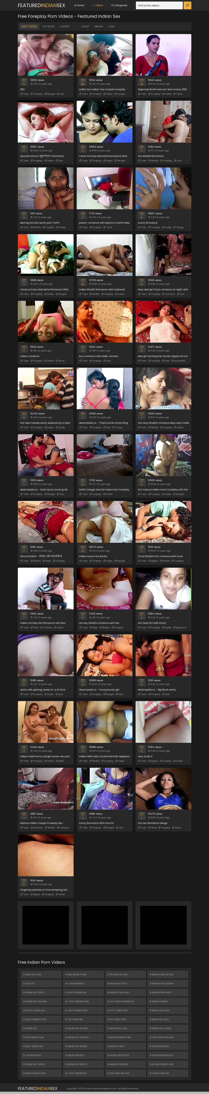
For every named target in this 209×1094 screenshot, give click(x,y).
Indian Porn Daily (118, 992)
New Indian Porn (75, 974)
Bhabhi (153, 160)
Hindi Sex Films (32, 974)
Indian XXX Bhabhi (76, 1046)
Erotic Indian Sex (34, 1010)
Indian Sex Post (117, 983)
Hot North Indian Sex (120, 1001)
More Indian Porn (34, 1073)
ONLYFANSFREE (74, 1019)
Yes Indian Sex (32, 1055)
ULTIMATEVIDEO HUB (161, 1064)
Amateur (36, 827)
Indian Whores (74, 1055)
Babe (93, 627)
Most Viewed (29, 26)
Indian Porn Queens (161, 983)
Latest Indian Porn (77, 1001)
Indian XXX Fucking (77, 1037)
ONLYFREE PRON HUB (161, 1037)
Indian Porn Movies (161, 974)
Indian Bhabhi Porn (119, 1037)
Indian (108, 94)
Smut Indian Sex (33, 1046)
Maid (59, 761)
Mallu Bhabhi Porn (34, 1019)
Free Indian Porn (33, 1037)
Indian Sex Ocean (160, 1028)
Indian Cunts (115, 1046)
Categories (119, 5)
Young (117, 427)
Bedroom (179, 627)
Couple (119, 94)
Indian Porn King (117, 1064)
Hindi (34, 627)
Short (85, 26)
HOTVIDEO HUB (116, 1019)
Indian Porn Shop (160, 992)
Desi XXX (29, 983)
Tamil (177, 94)
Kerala (60, 427)
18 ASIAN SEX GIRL (117, 974)
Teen (24, 94)
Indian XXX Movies (76, 1028)
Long (111, 26)
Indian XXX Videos (34, 1064)
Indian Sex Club (117, 1028)
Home (79, 5)
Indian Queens (158, 1001)
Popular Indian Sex (161, 1055)
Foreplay (36, 94)
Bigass (153, 561)
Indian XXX (30, 1028)
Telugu (178, 227)
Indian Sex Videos (34, 992)
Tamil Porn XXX (159, 1073)
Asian (46, 561)
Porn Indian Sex (159, 1046)
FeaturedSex (41, 5)
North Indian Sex (76, 992)
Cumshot (168, 294)
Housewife (178, 361)
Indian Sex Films (159, 1010)
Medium (99, 26)
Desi (60, 94)
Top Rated (48, 26)
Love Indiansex (74, 983)
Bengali (49, 94)
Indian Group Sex (118, 1055)
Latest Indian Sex (76, 1073)
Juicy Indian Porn (76, 1010)
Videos (97, 5)
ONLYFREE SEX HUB (118, 1073)
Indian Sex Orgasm (34, 1001)
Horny (60, 361)
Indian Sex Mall (159, 1019)
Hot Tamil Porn (117, 1010)
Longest (65, 26)
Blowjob (178, 494)
